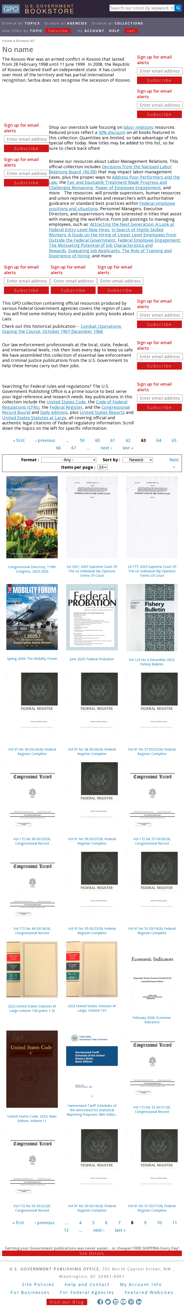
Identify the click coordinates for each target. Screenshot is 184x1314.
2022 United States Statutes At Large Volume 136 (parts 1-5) (32, 1008)
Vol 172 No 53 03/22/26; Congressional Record (32, 1208)
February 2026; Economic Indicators (152, 1019)
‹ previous (45, 440)
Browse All (21, 23)
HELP (114, 30)
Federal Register (66, 407)
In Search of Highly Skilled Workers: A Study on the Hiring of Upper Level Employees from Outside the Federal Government (112, 235)
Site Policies (38, 1284)
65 (174, 440)
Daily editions (54, 412)
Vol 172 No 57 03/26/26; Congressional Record (151, 841)
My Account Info (141, 1284)
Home (7, 40)
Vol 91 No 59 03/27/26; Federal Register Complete (92, 841)
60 (97, 440)
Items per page (77, 467)
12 (66, 1230)
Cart (131, 30)
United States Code (66, 402)
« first (19, 440)
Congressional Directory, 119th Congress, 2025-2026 (32, 569)
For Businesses (30, 1292)
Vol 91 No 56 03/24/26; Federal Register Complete (32, 751)
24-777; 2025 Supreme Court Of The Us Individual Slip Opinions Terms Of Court (152, 571)
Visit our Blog (67, 1302)
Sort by (111, 459)
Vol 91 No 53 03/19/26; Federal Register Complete (152, 930)
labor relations (138, 127)
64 (158, 440)
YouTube (123, 1302)
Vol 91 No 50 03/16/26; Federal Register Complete (92, 1208)
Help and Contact (87, 1284)
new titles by (39, 30)
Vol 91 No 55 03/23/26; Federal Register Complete (92, 930)
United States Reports (102, 412)
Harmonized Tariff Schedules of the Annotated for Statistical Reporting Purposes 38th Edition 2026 (92, 1110)
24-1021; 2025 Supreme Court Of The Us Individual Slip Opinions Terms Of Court (92, 571)
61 (112, 440)
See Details (91, 1253)
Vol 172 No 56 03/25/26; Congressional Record (32, 841)
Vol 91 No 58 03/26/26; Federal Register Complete (92, 751)
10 (159, 1222)
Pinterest (131, 1302)
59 (82, 440)
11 (174, 1222)
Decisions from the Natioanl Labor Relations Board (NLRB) (110, 169)
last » (128, 448)
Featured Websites (149, 1292)
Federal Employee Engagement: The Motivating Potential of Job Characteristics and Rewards (115, 245)
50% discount (111, 132)
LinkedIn (139, 1302)
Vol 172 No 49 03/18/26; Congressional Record (32, 930)
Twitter (108, 1302)
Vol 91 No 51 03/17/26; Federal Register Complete (152, 1208)
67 (73, 448)
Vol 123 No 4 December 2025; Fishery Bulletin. (152, 661)
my (91, 30)
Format (29, 459)
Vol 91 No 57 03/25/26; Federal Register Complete (152, 751)
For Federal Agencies (87, 1292)
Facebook (100, 1302)
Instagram (116, 1302)
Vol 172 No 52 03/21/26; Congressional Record (151, 1109)
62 (128, 440)
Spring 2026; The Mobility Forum (32, 658)
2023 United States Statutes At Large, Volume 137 (92, 1008)
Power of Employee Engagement (128, 187)
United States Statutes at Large (34, 417)
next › (106, 448)
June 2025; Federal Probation (92, 659)
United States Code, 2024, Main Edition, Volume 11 (32, 1118)
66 (58, 448)
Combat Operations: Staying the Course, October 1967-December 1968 (62, 328)
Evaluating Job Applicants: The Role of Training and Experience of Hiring (110, 253)
